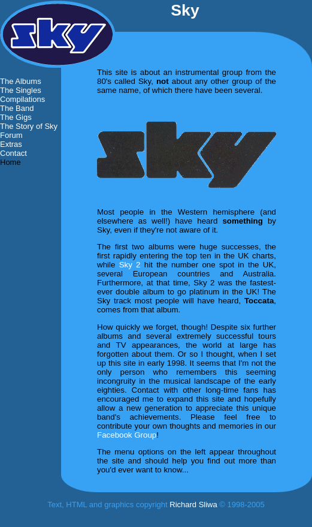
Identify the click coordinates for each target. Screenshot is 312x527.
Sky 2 (130, 264)
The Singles (20, 90)
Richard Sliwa (193, 504)
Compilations (22, 99)
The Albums (20, 81)
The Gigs (16, 117)
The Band (17, 108)
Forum (11, 135)
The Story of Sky (28, 126)
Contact (13, 153)
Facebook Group (126, 434)
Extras (11, 144)
